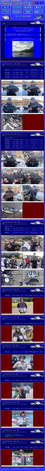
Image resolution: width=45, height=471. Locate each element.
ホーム (3, 469)
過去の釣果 (37, 468)
